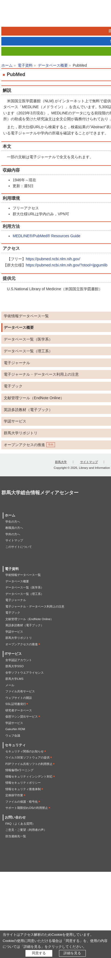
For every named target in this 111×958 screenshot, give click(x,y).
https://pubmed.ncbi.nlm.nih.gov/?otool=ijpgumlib (67, 265)
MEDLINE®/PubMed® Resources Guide (46, 236)
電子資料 (25, 65)
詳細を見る (72, 953)
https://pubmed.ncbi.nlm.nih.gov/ (53, 259)
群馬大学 (61, 461)
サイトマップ (89, 461)
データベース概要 (53, 65)
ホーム (7, 65)
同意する (39, 953)
